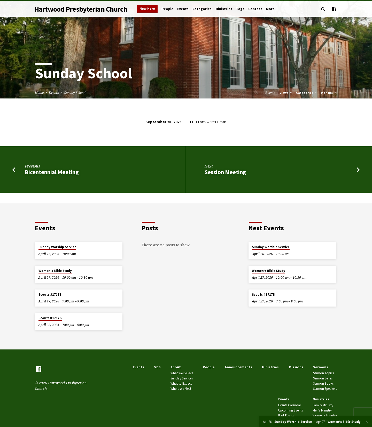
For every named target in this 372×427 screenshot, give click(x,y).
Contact (255, 9)
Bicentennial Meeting (52, 172)
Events (183, 9)
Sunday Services (182, 378)
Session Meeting (225, 172)
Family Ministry (323, 405)
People (167, 9)
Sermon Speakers (325, 388)
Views (286, 93)
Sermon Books (323, 383)
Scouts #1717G (50, 318)
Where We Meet (181, 388)
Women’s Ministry (325, 415)
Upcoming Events (290, 410)
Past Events (286, 415)
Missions (296, 367)
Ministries (223, 9)
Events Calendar (289, 405)
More (270, 9)
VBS (157, 367)
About (176, 367)
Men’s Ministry (322, 410)
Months (329, 93)
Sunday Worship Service (57, 247)
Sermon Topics (323, 373)
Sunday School (75, 92)
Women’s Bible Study (55, 271)
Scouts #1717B (49, 294)
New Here (147, 8)
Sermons (320, 367)
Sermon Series (322, 378)
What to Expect (181, 383)
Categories (202, 9)
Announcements (238, 367)
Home (39, 92)
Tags (240, 9)
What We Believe (182, 373)
